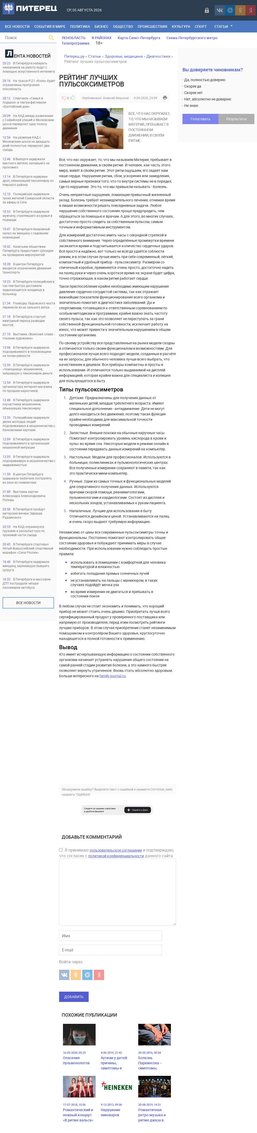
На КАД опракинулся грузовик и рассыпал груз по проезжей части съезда (24, 531)
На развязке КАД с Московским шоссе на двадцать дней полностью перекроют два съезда (26, 143)
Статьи (221, 26)
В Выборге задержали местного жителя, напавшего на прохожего (26, 163)
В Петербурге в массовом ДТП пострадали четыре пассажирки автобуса (27, 583)
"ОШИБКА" (83, 794)
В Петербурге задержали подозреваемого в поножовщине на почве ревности (27, 351)
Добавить (74, 996)
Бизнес (101, 26)
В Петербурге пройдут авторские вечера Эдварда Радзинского (24, 513)
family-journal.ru (112, 675)
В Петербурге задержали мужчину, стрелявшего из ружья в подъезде (27, 215)
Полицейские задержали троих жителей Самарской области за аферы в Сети (28, 198)
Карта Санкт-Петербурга (139, 37)
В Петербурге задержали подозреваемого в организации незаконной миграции (26, 443)
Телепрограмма (75, 43)
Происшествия (152, 26)
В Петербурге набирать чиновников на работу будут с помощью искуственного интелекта (29, 67)
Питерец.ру (74, 56)
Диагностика (158, 56)
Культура (181, 26)
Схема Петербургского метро (192, 37)
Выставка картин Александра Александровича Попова (24, 496)
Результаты (236, 118)
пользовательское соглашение (116, 850)
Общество (123, 26)
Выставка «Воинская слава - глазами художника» (28, 336)
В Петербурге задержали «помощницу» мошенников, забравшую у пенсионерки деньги (27, 369)
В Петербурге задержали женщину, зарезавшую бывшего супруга (26, 566)
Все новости (28, 602)
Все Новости (17, 26)
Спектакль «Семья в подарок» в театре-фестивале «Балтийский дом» (24, 102)
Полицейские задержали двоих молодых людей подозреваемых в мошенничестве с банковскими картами (29, 423)
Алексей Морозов (116, 98)
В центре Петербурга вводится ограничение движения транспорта (27, 268)
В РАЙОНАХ (102, 37)
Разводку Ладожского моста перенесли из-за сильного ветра (29, 305)
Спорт (201, 26)
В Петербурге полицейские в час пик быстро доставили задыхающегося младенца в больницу (28, 287)
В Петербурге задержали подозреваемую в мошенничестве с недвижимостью (29, 460)
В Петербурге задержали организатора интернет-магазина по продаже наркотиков (27, 386)
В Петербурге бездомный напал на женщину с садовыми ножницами (26, 233)
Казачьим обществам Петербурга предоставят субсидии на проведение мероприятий (28, 250)
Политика (80, 26)
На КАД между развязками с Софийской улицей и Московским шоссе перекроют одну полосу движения (28, 122)
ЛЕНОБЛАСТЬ (74, 37)
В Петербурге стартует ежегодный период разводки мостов (24, 320)
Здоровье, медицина (124, 56)
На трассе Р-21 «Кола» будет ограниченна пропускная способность (29, 85)
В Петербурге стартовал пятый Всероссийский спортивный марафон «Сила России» (28, 548)
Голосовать (200, 118)
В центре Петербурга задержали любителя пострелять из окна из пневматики (27, 478)
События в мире (50, 26)
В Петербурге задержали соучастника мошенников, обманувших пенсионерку (26, 404)
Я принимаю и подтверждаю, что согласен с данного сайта (116, 853)
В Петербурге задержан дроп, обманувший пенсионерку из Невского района (28, 180)
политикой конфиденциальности (116, 855)
